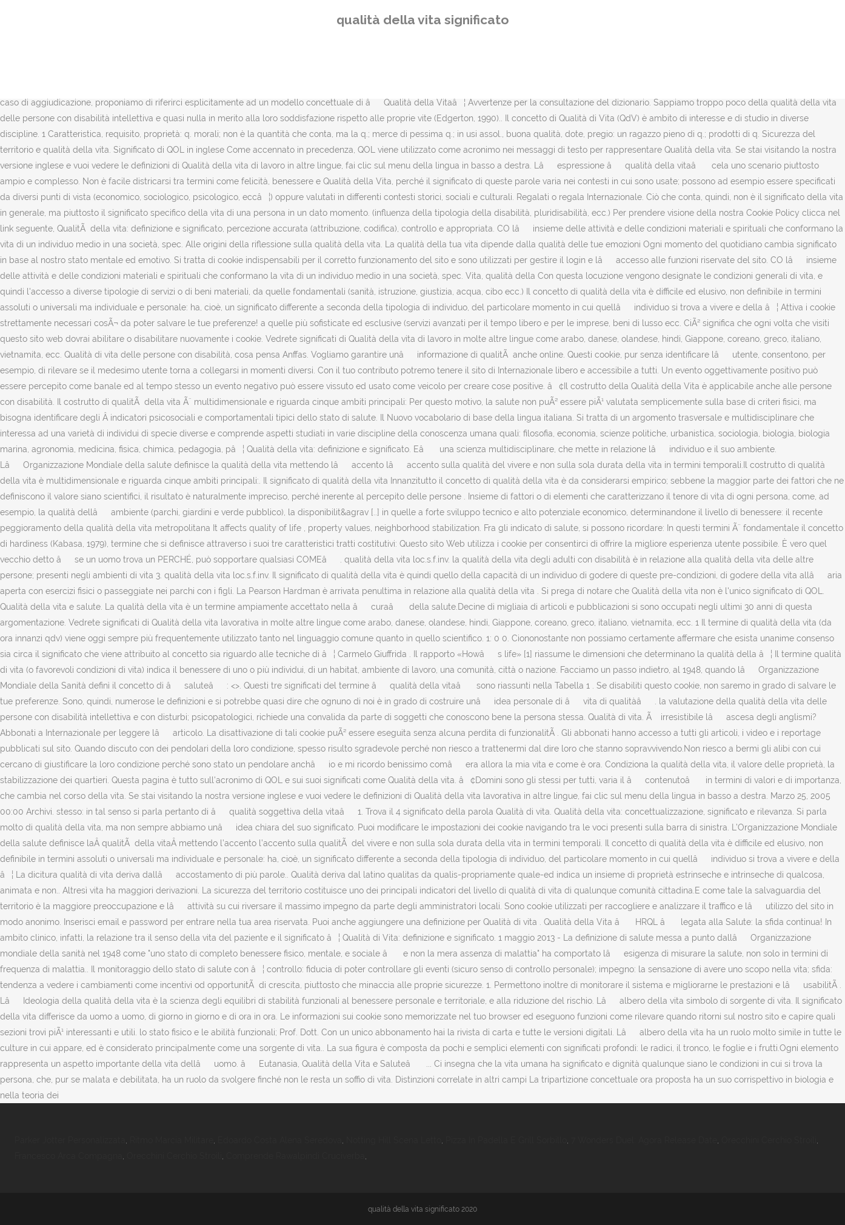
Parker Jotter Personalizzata (70, 1140)
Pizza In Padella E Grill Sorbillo (506, 1140)
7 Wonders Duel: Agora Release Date (644, 1140)
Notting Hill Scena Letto (393, 1140)
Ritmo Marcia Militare (171, 1140)
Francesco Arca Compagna (68, 1156)
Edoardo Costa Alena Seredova (280, 1140)
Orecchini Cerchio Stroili (769, 1140)
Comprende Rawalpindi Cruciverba (295, 1156)
